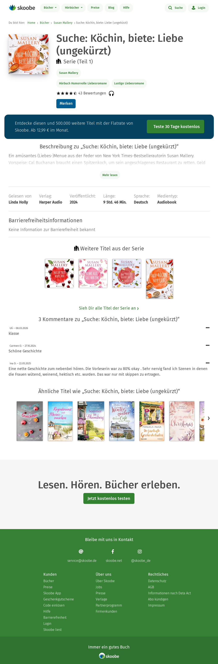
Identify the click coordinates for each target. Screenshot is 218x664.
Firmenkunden (106, 611)
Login (198, 7)
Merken (66, 103)
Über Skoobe (105, 581)
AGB (151, 587)
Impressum (156, 605)
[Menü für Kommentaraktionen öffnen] (208, 328)
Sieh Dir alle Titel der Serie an (109, 308)
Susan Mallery (63, 23)
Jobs (99, 587)
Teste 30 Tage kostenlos (177, 126)
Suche (175, 7)
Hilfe (126, 7)
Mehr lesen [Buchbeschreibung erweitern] (109, 175)
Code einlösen (53, 605)
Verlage (101, 599)
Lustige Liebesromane (129, 83)
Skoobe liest (52, 630)
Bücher (49, 7)
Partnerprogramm (109, 605)
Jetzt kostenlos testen (109, 498)
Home (31, 23)
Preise (95, 7)
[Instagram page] (141, 555)
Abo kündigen (158, 599)
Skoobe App (52, 593)
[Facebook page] (114, 555)
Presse (101, 593)
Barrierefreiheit (54, 618)
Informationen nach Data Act (169, 593)
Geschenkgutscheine (58, 599)
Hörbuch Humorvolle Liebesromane (83, 83)
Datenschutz (157, 581)
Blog (111, 7)
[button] (209, 418)
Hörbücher (72, 7)
